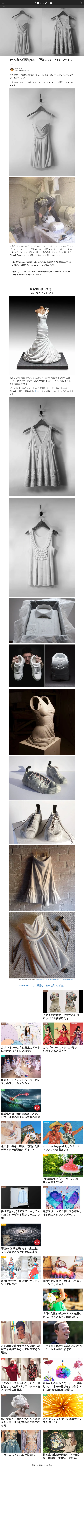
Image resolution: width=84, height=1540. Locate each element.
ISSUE (3, 1090)
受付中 (37, 391)
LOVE (3, 1359)
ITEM (3, 1056)
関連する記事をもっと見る (42, 1465)
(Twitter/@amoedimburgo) (68, 979)
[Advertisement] (42, 1506)
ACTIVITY (45, 1155)
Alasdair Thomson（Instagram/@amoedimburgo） (49, 979)
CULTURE (45, 991)
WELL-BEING (46, 1123)
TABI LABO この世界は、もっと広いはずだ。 (42, 986)
